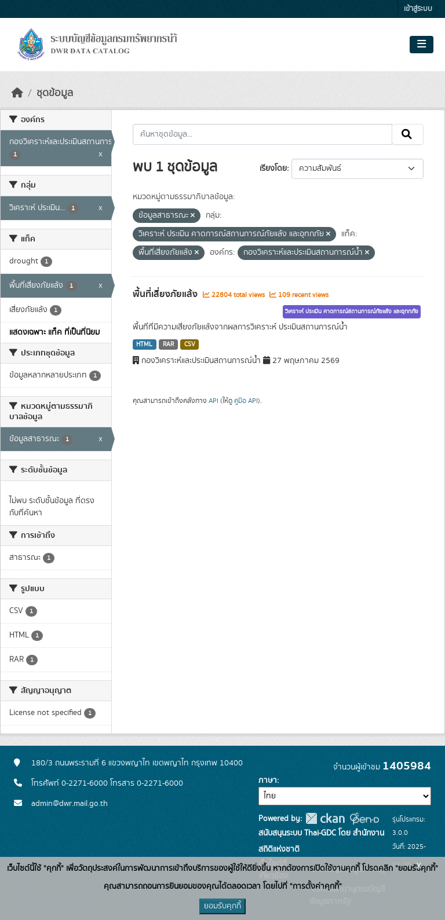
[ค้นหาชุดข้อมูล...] (263, 134)
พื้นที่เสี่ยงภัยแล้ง (166, 294)
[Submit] (408, 134)
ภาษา (267, 780)
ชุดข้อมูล (55, 93)
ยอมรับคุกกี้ (222, 906)
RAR (168, 344)
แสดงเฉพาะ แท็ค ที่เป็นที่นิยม (54, 332)
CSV (189, 344)
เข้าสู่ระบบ (418, 8)
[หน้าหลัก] (17, 93)
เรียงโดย (273, 168)
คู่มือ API (246, 400)
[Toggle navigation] (421, 44)
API (213, 400)
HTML (144, 344)
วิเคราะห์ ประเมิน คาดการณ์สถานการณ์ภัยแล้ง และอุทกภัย (351, 311)
